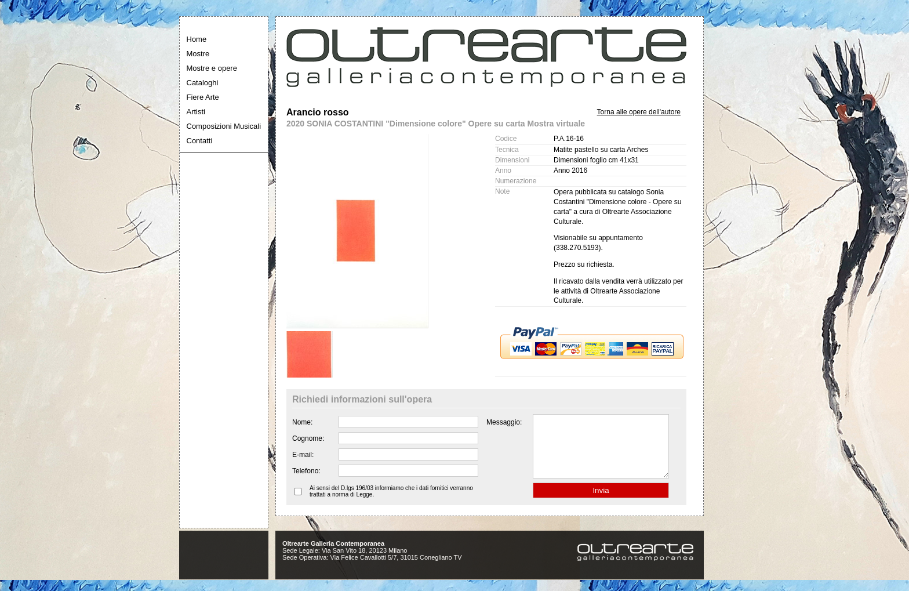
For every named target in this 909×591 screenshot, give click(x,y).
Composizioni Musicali (224, 126)
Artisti (196, 111)
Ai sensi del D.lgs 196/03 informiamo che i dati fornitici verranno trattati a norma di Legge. (391, 503)
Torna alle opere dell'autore (639, 112)
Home (197, 39)
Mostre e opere (212, 68)
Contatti (200, 140)
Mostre (198, 53)
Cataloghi (203, 82)
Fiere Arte (203, 97)
